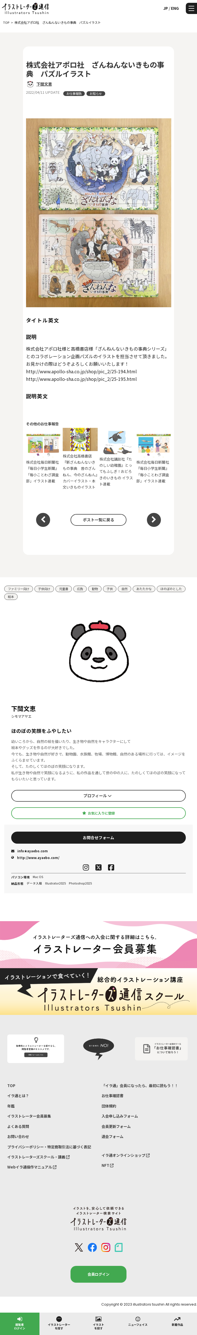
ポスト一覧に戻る (98, 519)
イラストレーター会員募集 (29, 1116)
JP (165, 8)
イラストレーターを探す (59, 1322)
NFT (108, 1165)
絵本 (11, 596)
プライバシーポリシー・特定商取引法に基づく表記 (49, 1146)
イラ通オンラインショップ (126, 1155)
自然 (124, 588)
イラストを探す (98, 1322)
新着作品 (177, 1321)
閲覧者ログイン (19, 1322)
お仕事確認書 (112, 1095)
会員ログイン (98, 1274)
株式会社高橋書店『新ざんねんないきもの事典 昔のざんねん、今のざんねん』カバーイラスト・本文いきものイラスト (80, 459)
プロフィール (97, 795)
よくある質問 (18, 1126)
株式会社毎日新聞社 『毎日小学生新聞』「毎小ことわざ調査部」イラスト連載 (43, 459)
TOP (11, 1085)
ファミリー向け (18, 588)
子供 (110, 588)
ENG (175, 8)
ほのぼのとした (171, 588)
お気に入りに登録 (98, 813)
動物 (95, 588)
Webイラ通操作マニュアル (32, 1167)
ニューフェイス (137, 1321)
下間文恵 (44, 84)
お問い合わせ (18, 1136)
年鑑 (11, 1106)
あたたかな (144, 588)
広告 (80, 588)
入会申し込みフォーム (120, 1116)
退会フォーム (112, 1136)
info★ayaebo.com (29, 851)
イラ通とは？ (18, 1095)
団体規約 (109, 1106)
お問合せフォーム (98, 837)
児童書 (63, 588)
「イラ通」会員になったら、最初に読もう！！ (140, 1085)
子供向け (44, 588)
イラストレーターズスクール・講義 (38, 1157)
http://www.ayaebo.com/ (35, 857)
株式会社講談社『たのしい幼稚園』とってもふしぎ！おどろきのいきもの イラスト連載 (116, 459)
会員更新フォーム (116, 1126)
